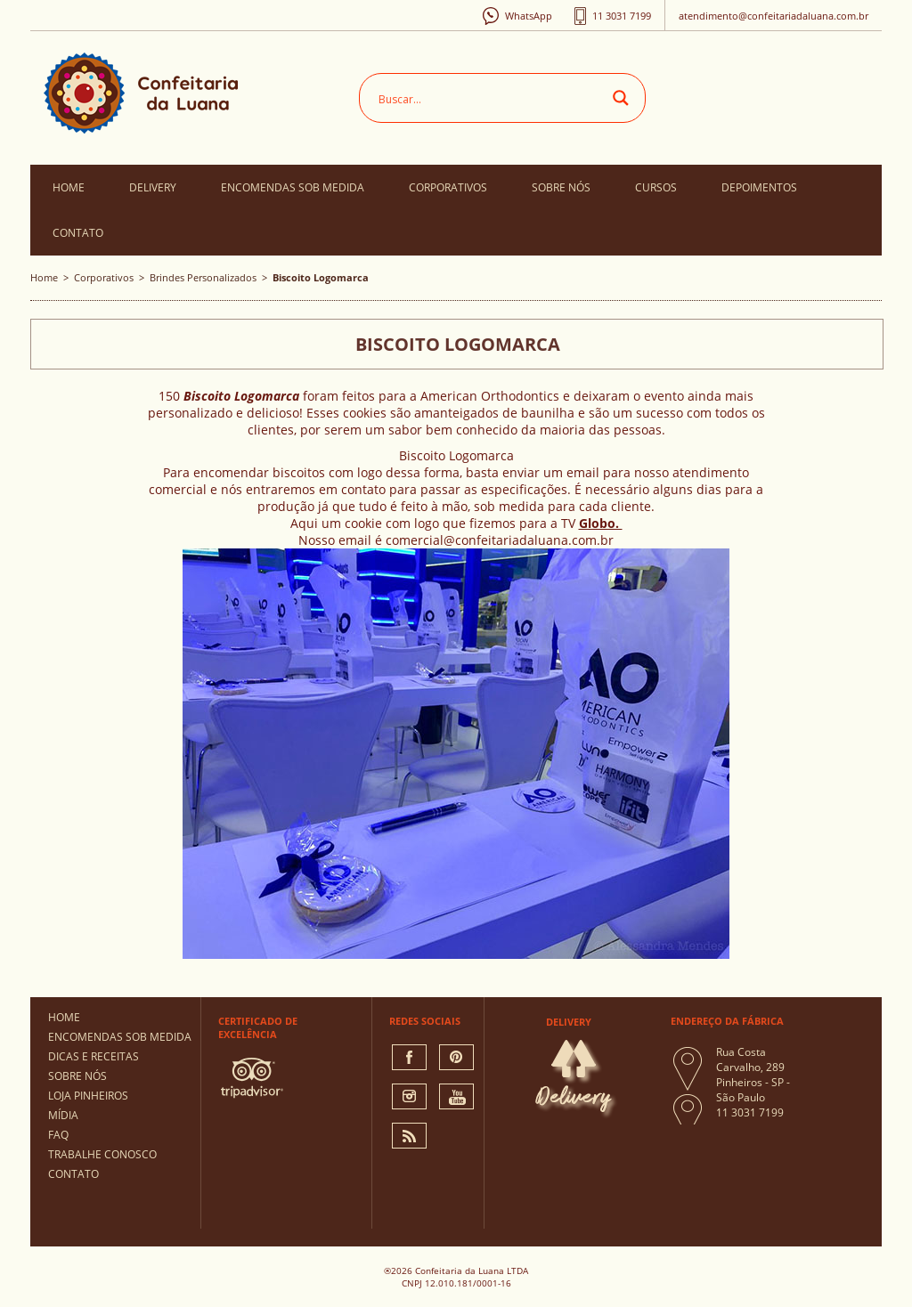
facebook (409, 1057)
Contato (78, 232)
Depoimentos (759, 187)
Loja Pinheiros (88, 1095)
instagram (409, 1096)
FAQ (58, 1134)
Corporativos (448, 187)
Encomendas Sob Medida (292, 187)
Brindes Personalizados (203, 277)
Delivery (152, 187)
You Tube (456, 1096)
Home (69, 187)
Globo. (601, 523)
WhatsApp (528, 15)
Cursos (656, 187)
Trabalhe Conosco (102, 1154)
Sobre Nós (561, 187)
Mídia (63, 1115)
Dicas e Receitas (93, 1056)
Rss (409, 1136)
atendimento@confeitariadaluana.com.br (773, 15)
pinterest (456, 1057)
